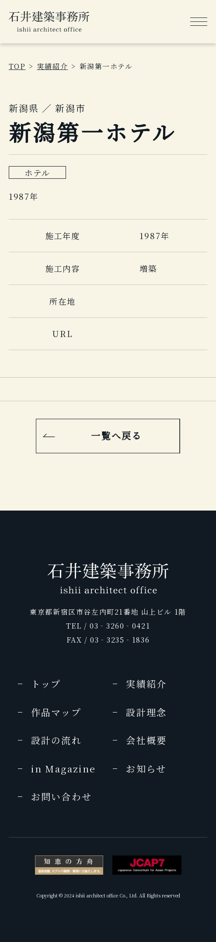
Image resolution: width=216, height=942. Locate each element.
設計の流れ (56, 740)
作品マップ (56, 712)
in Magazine (63, 768)
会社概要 (146, 740)
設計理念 (146, 712)
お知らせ (146, 768)
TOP (17, 66)
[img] (49, 21)
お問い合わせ (61, 796)
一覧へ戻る (116, 435)
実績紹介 (52, 66)
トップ (46, 683)
